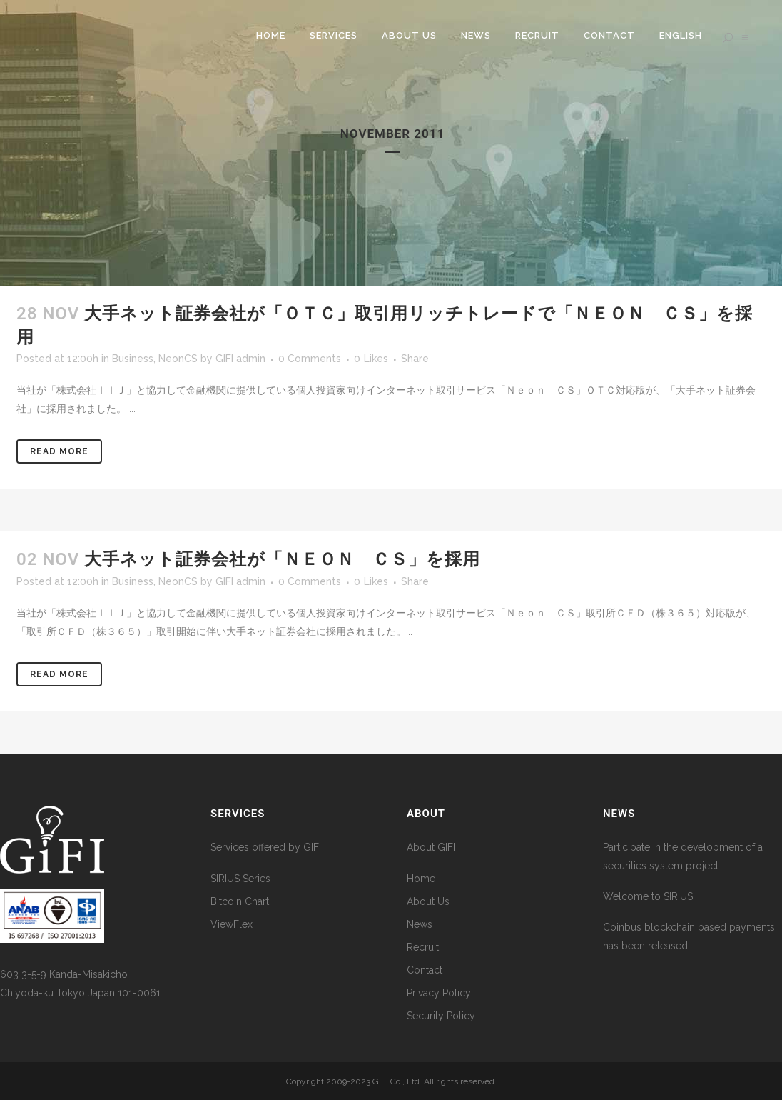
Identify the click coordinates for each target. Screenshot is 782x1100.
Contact (424, 970)
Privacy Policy (439, 993)
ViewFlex (231, 924)
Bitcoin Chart (239, 901)
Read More (59, 451)
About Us (428, 901)
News (419, 924)
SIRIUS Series (240, 878)
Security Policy (441, 1015)
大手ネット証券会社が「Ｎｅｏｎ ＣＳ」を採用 (282, 559)
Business (132, 358)
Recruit (423, 947)
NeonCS (178, 358)
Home (421, 878)
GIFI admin (240, 358)
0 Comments (309, 358)
